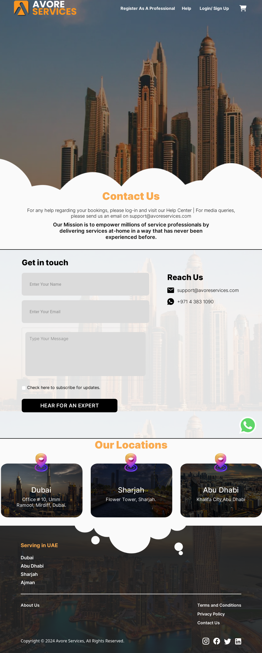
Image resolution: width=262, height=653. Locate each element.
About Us (30, 605)
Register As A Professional (148, 8)
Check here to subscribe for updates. (63, 387)
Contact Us (208, 622)
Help (186, 8)
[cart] (243, 8)
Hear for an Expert (69, 405)
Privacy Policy (211, 614)
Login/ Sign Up (214, 8)
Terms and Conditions (219, 605)
